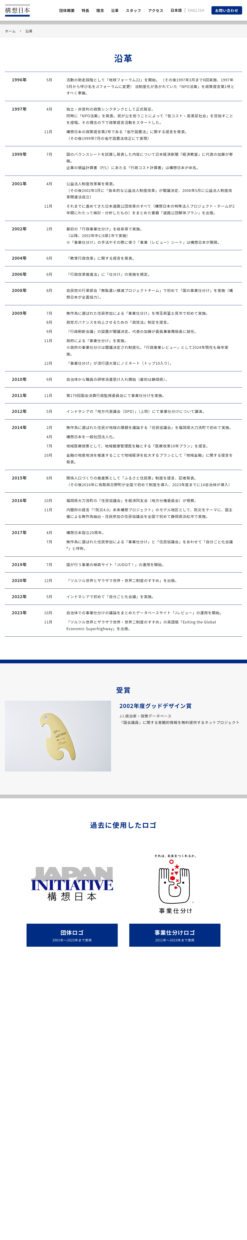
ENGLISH (196, 10)
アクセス (155, 10)
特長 (86, 10)
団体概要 (67, 10)
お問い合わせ (226, 10)
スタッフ (133, 10)
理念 (100, 10)
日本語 (176, 10)
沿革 (115, 10)
